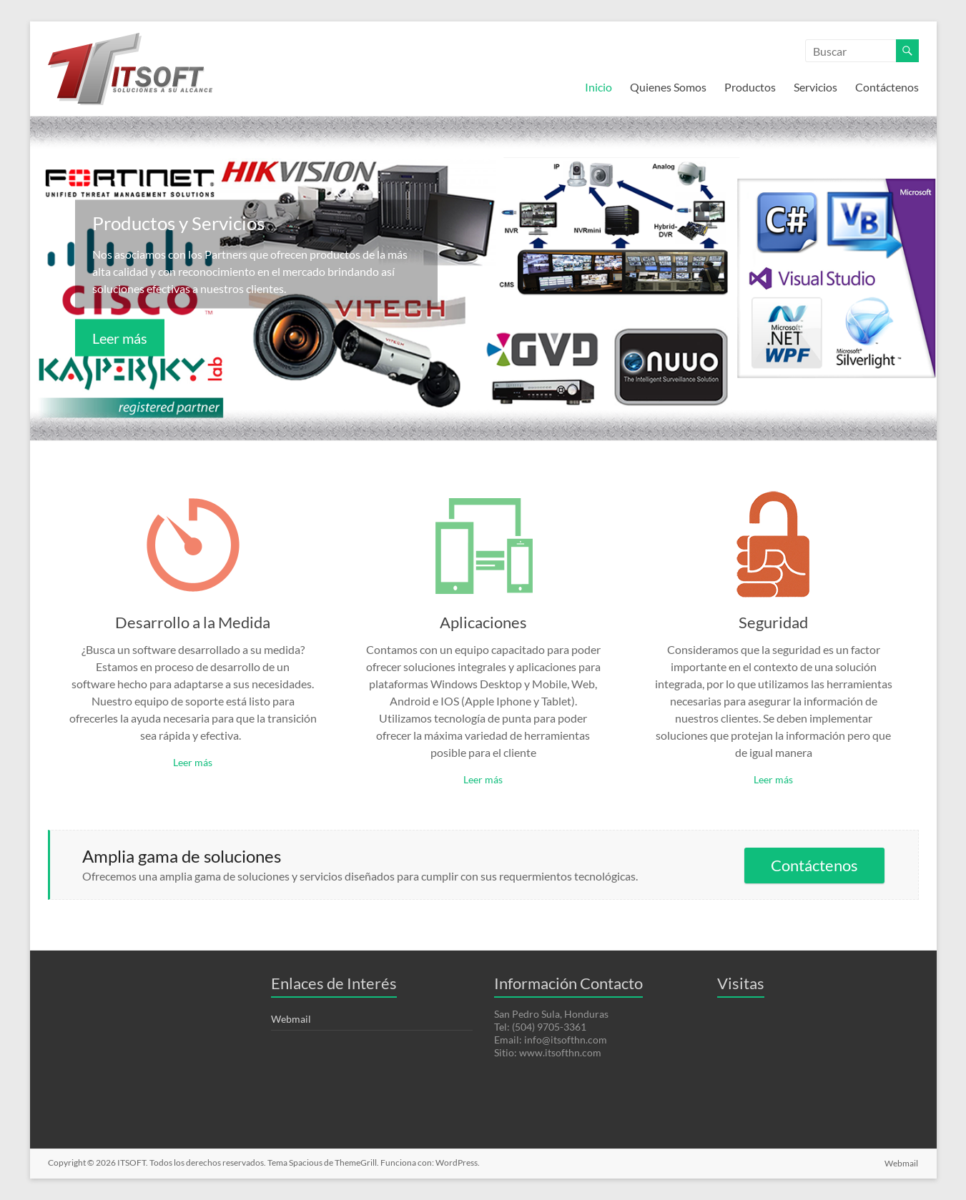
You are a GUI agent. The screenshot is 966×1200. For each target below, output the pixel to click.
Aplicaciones (483, 622)
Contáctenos (887, 87)
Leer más (119, 338)
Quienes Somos (668, 87)
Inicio (598, 87)
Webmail (291, 1019)
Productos (750, 87)
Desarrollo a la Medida (192, 622)
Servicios (815, 87)
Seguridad (773, 622)
